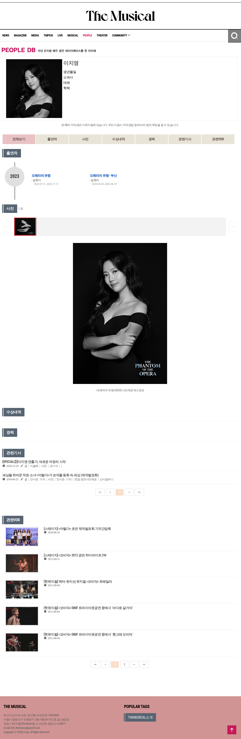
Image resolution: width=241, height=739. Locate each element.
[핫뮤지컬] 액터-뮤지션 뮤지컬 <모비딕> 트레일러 (78, 581)
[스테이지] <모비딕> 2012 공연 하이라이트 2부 (75, 555)
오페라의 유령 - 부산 (103, 175)
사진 (85, 139)
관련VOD (218, 139)
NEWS (5, 35)
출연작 (52, 139)
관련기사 (184, 139)
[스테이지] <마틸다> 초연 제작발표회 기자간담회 (77, 529)
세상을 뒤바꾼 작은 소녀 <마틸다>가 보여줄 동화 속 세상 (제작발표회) (50, 475)
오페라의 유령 (41, 175)
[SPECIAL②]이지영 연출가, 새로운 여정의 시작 (34, 462)
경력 (152, 139)
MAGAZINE (20, 35)
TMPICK (48, 35)
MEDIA (35, 35)
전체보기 (18, 139)
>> (139, 492)
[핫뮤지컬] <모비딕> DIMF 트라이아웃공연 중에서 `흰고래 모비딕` (88, 634)
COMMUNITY (121, 35)
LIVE (60, 35)
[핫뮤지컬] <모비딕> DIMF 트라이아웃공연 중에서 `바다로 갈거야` (88, 608)
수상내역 (118, 139)
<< (100, 492)
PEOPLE (87, 35)
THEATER (102, 35)
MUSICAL (72, 35)
